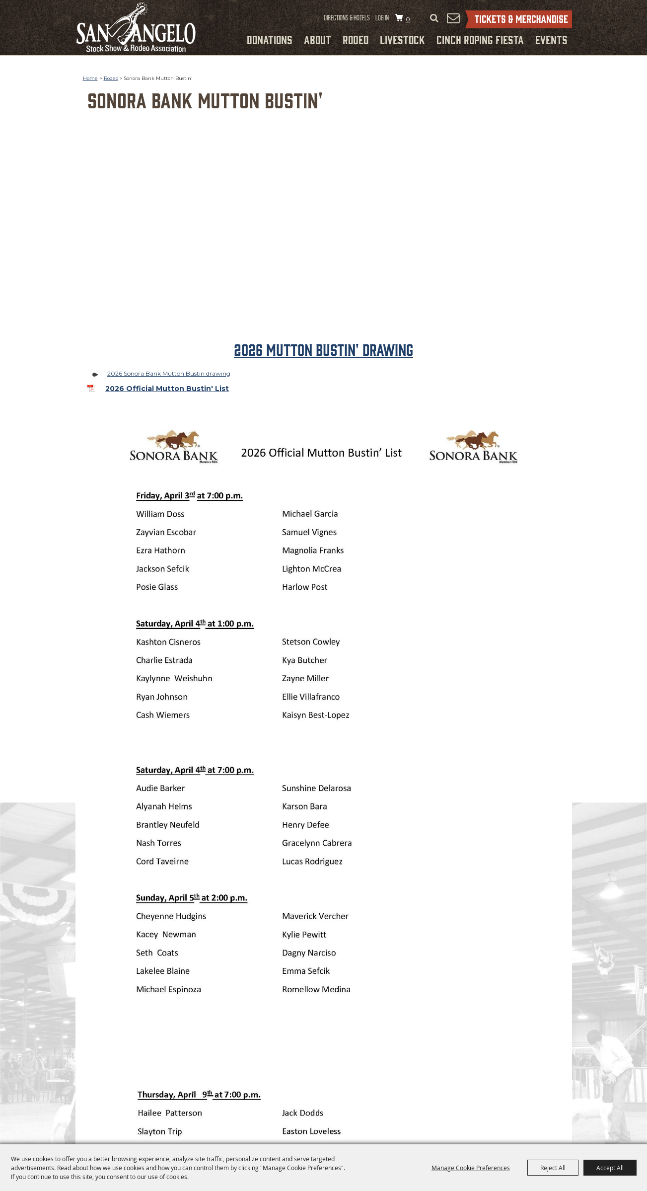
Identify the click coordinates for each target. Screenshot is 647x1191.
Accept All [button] (610, 1168)
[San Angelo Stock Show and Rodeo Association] (136, 27)
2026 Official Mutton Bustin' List (167, 388)
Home (90, 78)
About (317, 39)
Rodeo (355, 39)
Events (551, 39)
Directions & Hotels (347, 18)
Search (434, 18)
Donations (269, 39)
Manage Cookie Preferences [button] (470, 1168)
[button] (324, 237)
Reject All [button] (553, 1168)
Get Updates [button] (453, 18)
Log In (382, 18)
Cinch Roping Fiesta (480, 39)
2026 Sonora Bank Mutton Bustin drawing (168, 373)
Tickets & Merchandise (518, 19)
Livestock (402, 39)
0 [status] (408, 19)
